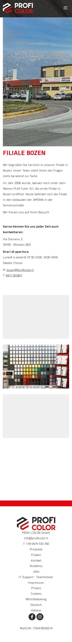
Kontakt (36, 560)
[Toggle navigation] (65, 8)
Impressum (36, 582)
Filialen (36, 555)
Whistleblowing (36, 599)
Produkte (36, 549)
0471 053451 (14, 275)
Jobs (36, 571)
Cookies (36, 593)
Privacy (36, 588)
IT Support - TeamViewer (36, 577)
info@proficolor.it (36, 538)
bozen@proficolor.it (20, 270)
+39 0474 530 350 (36, 544)
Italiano (36, 610)
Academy (36, 566)
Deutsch (36, 605)
